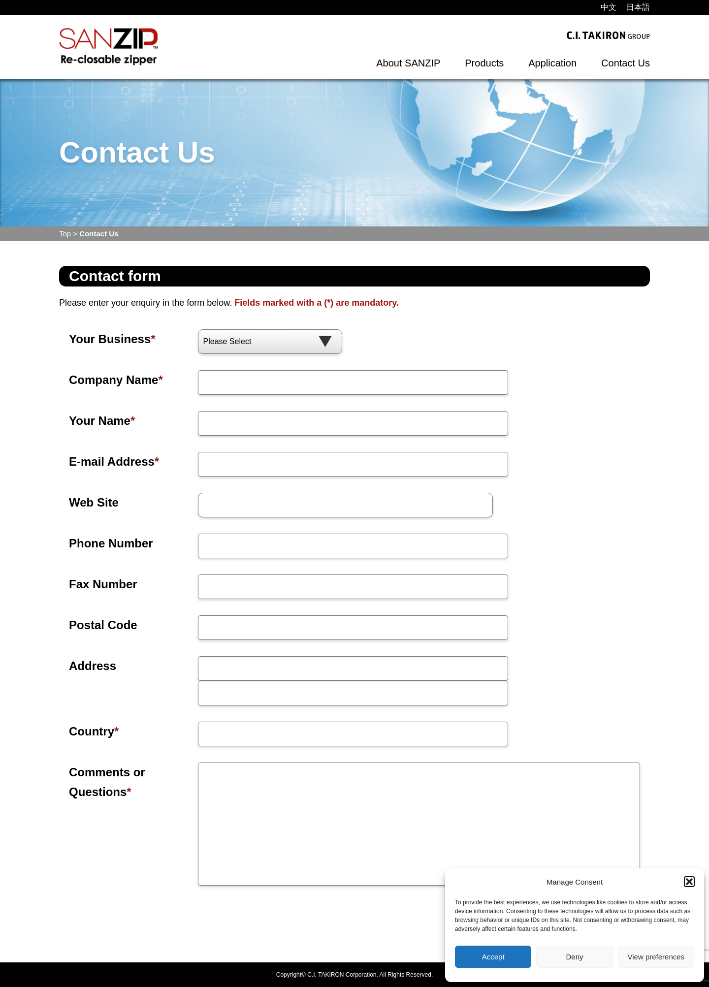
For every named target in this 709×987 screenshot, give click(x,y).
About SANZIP (408, 63)
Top (65, 233)
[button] (689, 882)
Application (552, 63)
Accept (493, 957)
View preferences (656, 957)
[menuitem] (608, 7)
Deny (574, 957)
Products (484, 63)
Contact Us (625, 63)
